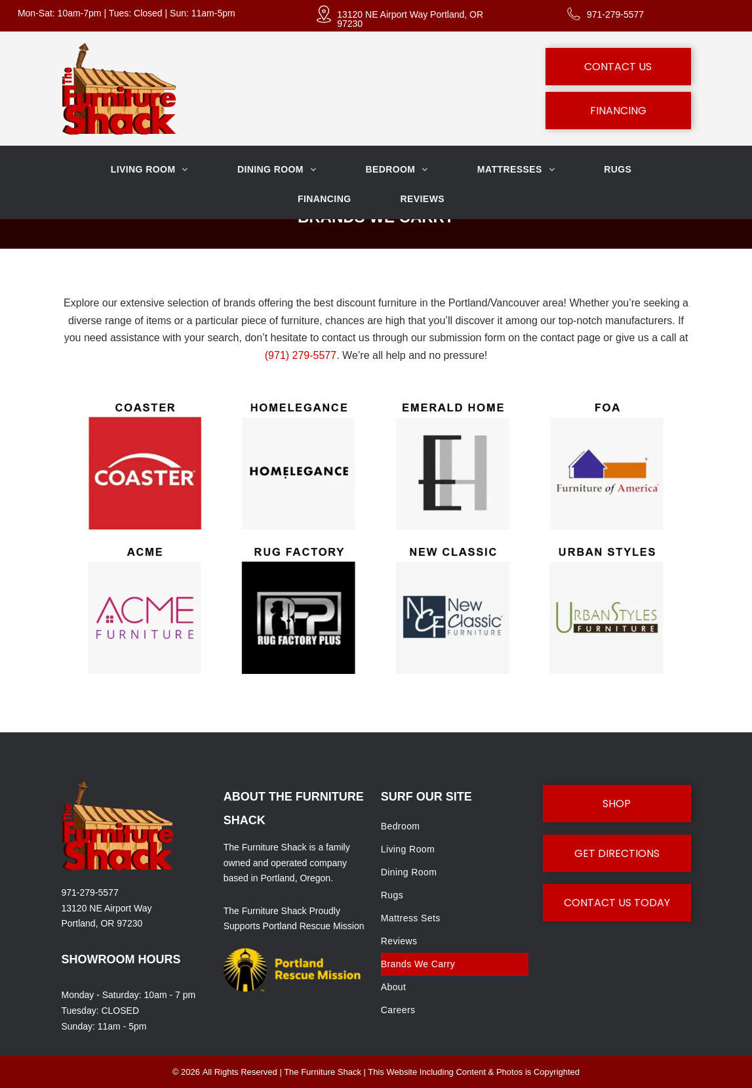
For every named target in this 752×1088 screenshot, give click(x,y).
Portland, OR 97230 (102, 923)
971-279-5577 (615, 14)
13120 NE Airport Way (107, 908)
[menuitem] (154, 169)
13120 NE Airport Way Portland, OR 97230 (410, 19)
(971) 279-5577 (300, 355)
